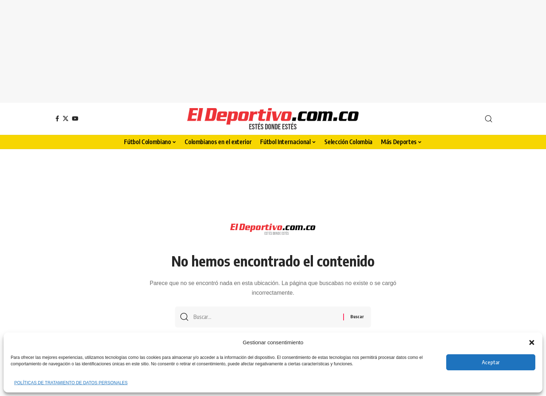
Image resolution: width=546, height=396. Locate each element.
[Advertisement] (273, 50)
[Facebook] (57, 118)
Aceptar (491, 362)
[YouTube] (75, 118)
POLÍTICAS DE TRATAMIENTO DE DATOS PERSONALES (71, 382)
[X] (65, 118)
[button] (531, 342)
